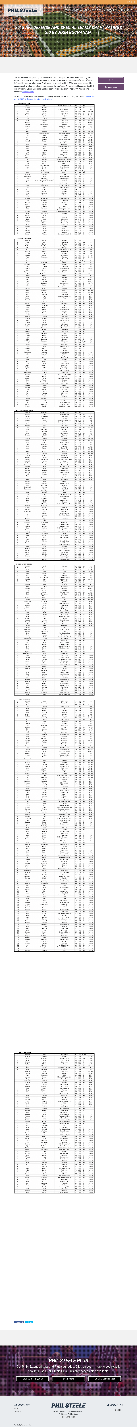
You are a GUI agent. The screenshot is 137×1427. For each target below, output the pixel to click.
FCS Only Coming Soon (104, 1379)
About (68, 10)
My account (126, 10)
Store (75, 10)
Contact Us (17, 1411)
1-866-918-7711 (68, 1417)
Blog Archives (110, 87)
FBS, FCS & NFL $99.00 (32, 1379)
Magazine (84, 10)
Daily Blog (96, 10)
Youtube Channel (111, 10)
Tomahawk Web (26, 1425)
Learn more (68, 1379)
